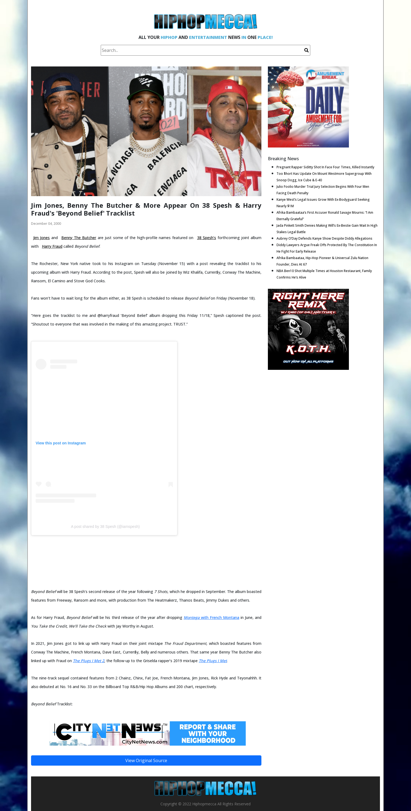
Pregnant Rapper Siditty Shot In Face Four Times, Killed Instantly (325, 167)
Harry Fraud (52, 246)
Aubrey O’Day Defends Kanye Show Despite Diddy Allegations (324, 238)
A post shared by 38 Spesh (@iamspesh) (105, 526)
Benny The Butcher (78, 237)
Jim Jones (41, 237)
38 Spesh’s (206, 237)
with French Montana (211, 617)
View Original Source (146, 760)
